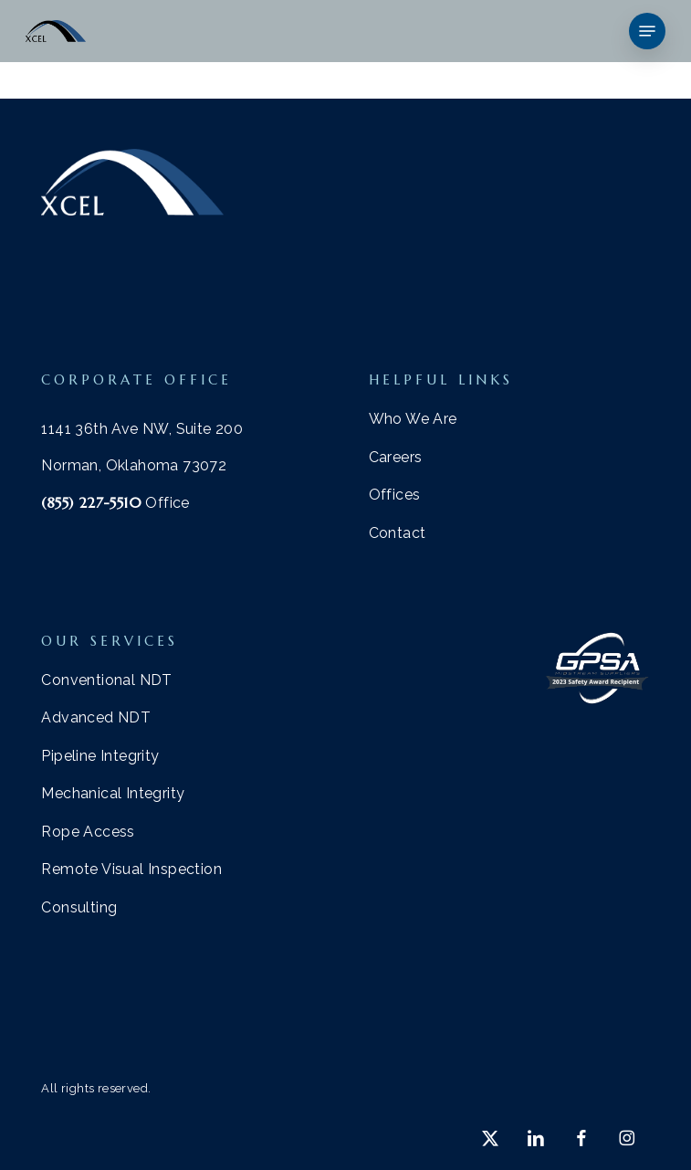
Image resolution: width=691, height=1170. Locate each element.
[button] (647, 31)
